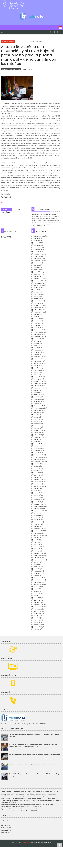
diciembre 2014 (39, 504)
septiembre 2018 (39, 412)
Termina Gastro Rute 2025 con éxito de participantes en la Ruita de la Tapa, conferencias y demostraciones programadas (27, 806)
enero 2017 (37, 453)
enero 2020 (37, 379)
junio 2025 (37, 241)
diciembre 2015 (38, 480)
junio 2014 (37, 515)
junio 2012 (37, 564)
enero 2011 (37, 602)
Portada (4, 828)
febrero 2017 (38, 450)
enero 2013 (37, 551)
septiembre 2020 (39, 363)
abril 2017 (37, 446)
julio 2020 (37, 366)
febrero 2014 (38, 524)
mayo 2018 (37, 419)
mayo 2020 (37, 370)
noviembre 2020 (39, 359)
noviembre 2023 (39, 281)
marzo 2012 (37, 571)
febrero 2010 (38, 627)
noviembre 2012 (39, 555)
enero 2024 (37, 276)
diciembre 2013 (38, 529)
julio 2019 (36, 390)
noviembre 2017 (39, 433)
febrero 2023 (38, 301)
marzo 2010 (37, 625)
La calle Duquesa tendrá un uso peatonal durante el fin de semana (32, 764)
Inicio (2, 32)
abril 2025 (37, 245)
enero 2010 (37, 629)
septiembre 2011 (39, 584)
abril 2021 (37, 348)
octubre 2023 (38, 283)
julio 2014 (36, 513)
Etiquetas (6, 213)
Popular (17, 209)
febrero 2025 (38, 249)
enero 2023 (37, 303)
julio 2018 (36, 415)
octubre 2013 (38, 533)
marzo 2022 (37, 323)
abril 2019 (37, 397)
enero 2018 (37, 428)
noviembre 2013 (39, 531)
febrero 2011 (37, 600)
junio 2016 (37, 466)
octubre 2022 (38, 310)
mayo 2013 (37, 542)
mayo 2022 (37, 319)
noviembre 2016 (39, 457)
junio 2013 (37, 540)
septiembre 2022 (39, 312)
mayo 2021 (37, 346)
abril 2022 (37, 321)
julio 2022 (37, 314)
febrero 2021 (38, 352)
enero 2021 (37, 354)
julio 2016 (36, 464)
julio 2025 (37, 238)
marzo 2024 (38, 272)
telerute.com (27, 842)
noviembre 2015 (39, 482)
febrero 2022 (38, 325)
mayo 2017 (37, 444)
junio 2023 (37, 292)
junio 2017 (37, 442)
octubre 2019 (38, 386)
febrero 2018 (38, 426)
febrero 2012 (38, 573)
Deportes (4, 823)
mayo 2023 (37, 294)
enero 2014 (37, 526)
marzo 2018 (37, 424)
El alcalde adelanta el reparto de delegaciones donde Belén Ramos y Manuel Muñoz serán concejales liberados (33, 745)
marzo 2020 (37, 375)
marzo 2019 (37, 399)
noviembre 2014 (39, 506)
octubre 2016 (38, 459)
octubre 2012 (38, 558)
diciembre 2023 (39, 279)
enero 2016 (37, 477)
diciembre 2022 (39, 305)
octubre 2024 (38, 258)
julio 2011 (36, 589)
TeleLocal (4, 833)
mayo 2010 (37, 620)
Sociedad (4, 830)
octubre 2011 (38, 582)
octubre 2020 (38, 361)
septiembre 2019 (39, 388)
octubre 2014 (38, 508)
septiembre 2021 (39, 337)
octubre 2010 (38, 609)
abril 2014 (37, 520)
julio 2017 (36, 439)
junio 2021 (37, 343)
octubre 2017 (38, 435)
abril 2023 (37, 296)
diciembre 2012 (38, 553)
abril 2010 (37, 622)
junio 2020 (37, 368)
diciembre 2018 (38, 406)
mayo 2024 (37, 270)
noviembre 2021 (39, 332)
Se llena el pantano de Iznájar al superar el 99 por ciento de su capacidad (34, 754)
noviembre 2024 (39, 256)
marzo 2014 (37, 522)
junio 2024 (37, 267)
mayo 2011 (37, 593)
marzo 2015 (37, 497)
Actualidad (6, 209)
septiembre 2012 (39, 560)
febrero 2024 (38, 274)
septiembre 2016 (39, 462)
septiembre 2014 (39, 511)
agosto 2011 (37, 587)
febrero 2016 (38, 475)
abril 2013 (37, 544)
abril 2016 (37, 471)
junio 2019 (37, 392)
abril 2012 (37, 569)
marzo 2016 (37, 473)
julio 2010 (36, 616)
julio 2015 (36, 488)
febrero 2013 (38, 549)
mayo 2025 (37, 243)
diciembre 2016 (38, 455)
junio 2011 (36, 591)
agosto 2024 (38, 263)
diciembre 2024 (39, 254)
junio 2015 (37, 491)
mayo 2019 (37, 395)
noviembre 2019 (39, 383)
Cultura (3, 821)
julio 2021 (36, 341)
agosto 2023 (38, 287)
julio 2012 (36, 562)
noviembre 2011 (38, 580)
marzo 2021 (37, 350)
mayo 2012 (37, 567)
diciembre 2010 (38, 605)
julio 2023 (37, 290)
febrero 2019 (38, 401)
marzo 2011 (37, 598)
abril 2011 (36, 596)
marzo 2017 (37, 448)
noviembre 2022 (39, 308)
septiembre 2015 (39, 486)
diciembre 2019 (38, 381)
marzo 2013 (37, 546)
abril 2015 (37, 495)
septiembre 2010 (39, 611)
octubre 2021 (38, 334)
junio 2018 (37, 417)
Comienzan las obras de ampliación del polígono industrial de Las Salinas (26, 792)
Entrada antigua (55, 203)
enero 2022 (37, 328)
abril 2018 (37, 421)
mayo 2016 (37, 468)
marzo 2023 (37, 299)
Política (3, 825)
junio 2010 (37, 618)
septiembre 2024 (39, 261)
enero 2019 (37, 404)
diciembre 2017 (38, 430)
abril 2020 (37, 372)
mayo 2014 (37, 517)
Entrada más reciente (8, 203)
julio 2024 (37, 265)
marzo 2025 (37, 247)
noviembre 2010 (39, 607)
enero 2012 (37, 576)
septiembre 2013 (39, 535)
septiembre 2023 (39, 285)
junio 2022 (37, 317)
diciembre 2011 (38, 578)
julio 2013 (36, 538)
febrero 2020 (38, 377)
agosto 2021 (37, 339)
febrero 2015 (38, 500)
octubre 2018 (38, 410)
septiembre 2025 (39, 236)
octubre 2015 (38, 484)
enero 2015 (37, 502)
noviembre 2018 (39, 408)
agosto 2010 (37, 613)
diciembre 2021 (38, 330)
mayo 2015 (37, 493)
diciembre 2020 (39, 357)
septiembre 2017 (39, 437)
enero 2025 (37, 252)
